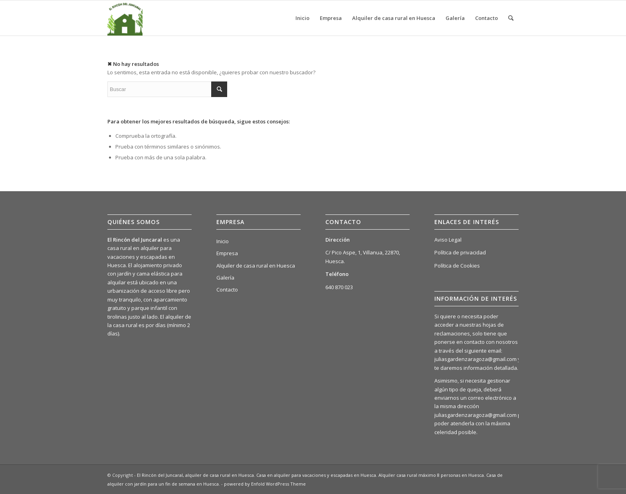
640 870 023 (339, 287)
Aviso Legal (448, 239)
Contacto (227, 289)
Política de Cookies (457, 265)
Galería (225, 277)
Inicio (222, 241)
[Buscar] (511, 18)
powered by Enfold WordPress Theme (265, 484)
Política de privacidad (460, 252)
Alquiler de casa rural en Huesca (255, 265)
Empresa (227, 253)
